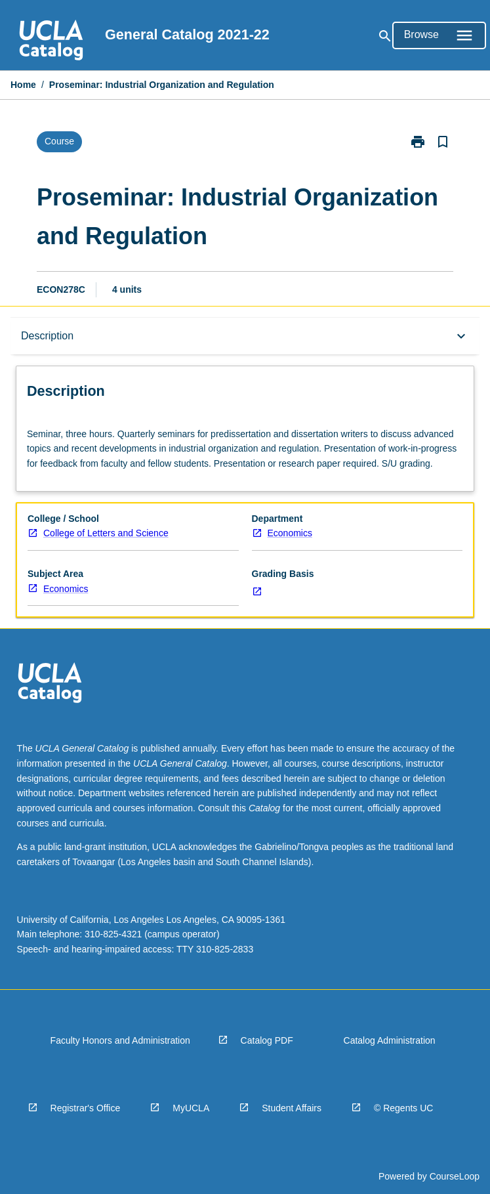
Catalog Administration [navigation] (390, 1040)
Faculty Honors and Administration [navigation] (120, 1040)
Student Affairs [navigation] (291, 1108)
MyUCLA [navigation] (191, 1108)
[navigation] (51, 42)
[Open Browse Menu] (439, 35)
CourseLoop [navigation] (455, 1176)
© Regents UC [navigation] (403, 1108)
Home (23, 84)
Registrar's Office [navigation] (86, 1108)
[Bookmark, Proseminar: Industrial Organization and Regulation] (442, 141)
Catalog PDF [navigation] (267, 1040)
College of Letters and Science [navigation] (106, 533)
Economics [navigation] (290, 533)
